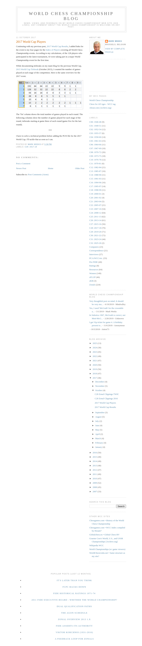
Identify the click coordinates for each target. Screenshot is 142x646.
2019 (95, 369)
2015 (95, 457)
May (97, 430)
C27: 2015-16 (95, 224)
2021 (95, 360)
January (99, 447)
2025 (95, 343)
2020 (95, 365)
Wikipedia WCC (96, 545)
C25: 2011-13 (95, 216)
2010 (95, 478)
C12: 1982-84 (95, 167)
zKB (91, 281)
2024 (95, 347)
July (97, 421)
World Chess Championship (101, 100)
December (100, 381)
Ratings (92, 265)
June (97, 425)
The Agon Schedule (74, 613)
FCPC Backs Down (74, 587)
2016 (95, 452)
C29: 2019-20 (95, 231)
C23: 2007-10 (95, 209)
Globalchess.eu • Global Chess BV (104, 534)
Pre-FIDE (93, 262)
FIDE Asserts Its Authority (74, 626)
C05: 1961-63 (95, 141)
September (100, 412)
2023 (95, 352)
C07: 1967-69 (95, 148)
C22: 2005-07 (95, 205)
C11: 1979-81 (95, 163)
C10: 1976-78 (95, 159)
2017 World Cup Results (57, 46)
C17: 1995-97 (95, 186)
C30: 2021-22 (95, 235)
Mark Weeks (115, 41)
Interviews (94, 254)
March (98, 438)
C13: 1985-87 (95, 171)
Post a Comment (23, 163)
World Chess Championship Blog (71, 16)
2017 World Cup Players (105, 403)
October (99, 390)
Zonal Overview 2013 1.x (74, 619)
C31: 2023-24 (95, 239)
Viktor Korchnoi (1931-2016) (74, 632)
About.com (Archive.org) (100, 108)
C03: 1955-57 (95, 133)
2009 (95, 483)
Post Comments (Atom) (38, 174)
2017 (95, 378)
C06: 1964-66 (95, 144)
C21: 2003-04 (95, 201)
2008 (95, 487)
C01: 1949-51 (95, 125)
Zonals (92, 284)
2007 (95, 491)
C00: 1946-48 (95, 122)
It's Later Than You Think (74, 580)
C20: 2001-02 (95, 197)
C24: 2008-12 (95, 213)
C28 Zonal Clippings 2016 (106, 398)
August (98, 417)
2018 (95, 373)
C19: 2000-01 (95, 194)
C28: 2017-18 (31, 147)
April (97, 434)
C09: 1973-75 (95, 156)
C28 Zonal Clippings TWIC (107, 394)
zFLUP (92, 277)
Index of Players (53, 50)
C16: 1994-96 (95, 182)
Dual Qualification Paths (74, 606)
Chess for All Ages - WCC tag (102, 104)
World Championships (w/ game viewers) (107, 549)
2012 (95, 470)
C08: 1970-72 (95, 152)
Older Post (79, 168)
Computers (94, 247)
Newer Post (21, 168)
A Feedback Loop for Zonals (74, 639)
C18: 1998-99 (95, 190)
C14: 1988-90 (95, 175)
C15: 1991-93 (95, 178)
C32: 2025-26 (95, 243)
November (100, 386)
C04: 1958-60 (95, 137)
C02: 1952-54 (95, 129)
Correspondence (96, 250)
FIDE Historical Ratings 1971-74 (74, 593)
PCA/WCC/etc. (96, 258)
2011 (95, 474)
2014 (95, 461)
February (99, 442)
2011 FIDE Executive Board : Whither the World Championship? (74, 600)
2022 (95, 356)
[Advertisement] (104, 74)
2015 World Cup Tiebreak (27, 69)
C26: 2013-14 (95, 220)
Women (92, 273)
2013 (95, 465)
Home (50, 168)
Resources (93, 269)
